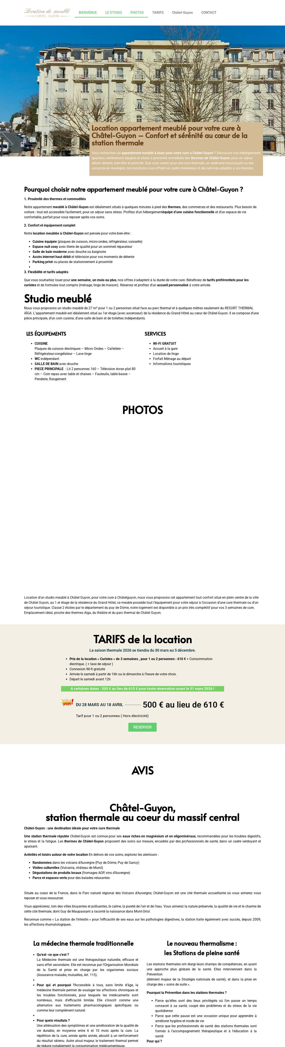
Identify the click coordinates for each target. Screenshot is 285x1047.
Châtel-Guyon (182, 13)
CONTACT (208, 13)
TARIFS (158, 13)
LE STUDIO (113, 13)
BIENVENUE (88, 13)
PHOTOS (137, 13)
